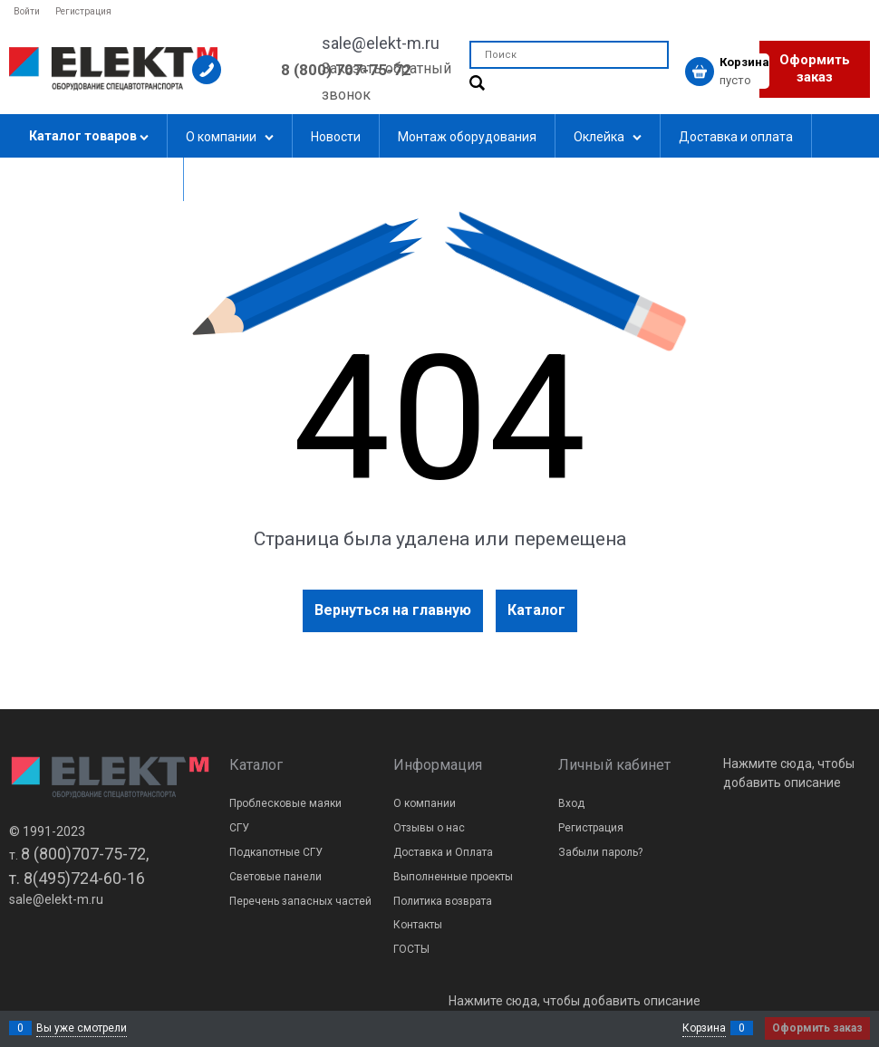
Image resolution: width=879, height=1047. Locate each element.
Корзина (704, 1028)
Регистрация (83, 11)
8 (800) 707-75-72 (346, 70)
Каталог (536, 610)
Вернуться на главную (392, 610)
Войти (27, 11)
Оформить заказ (814, 69)
